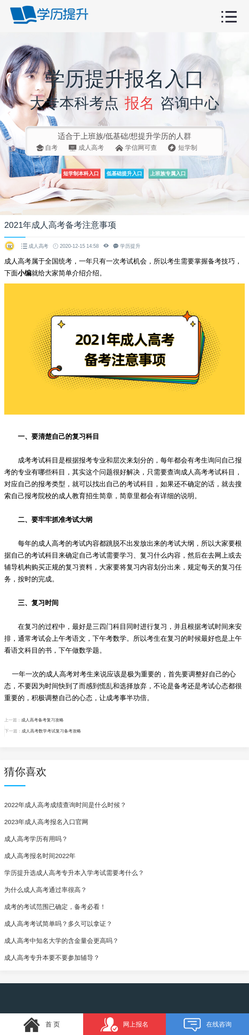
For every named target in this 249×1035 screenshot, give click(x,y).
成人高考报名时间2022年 (40, 855)
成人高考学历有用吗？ (36, 838)
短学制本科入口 (58, 176)
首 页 (41, 1019)
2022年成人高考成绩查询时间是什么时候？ (65, 804)
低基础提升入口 (124, 176)
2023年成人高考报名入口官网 (46, 821)
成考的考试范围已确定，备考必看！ (55, 906)
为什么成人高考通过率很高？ (45, 889)
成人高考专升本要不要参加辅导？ (52, 957)
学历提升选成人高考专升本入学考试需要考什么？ (74, 872)
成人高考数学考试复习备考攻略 (51, 731)
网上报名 (124, 1019)
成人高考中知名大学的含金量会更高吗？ (61, 940)
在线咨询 (207, 1019)
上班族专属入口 (190, 176)
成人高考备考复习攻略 (42, 720)
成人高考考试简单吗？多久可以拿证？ (58, 923)
